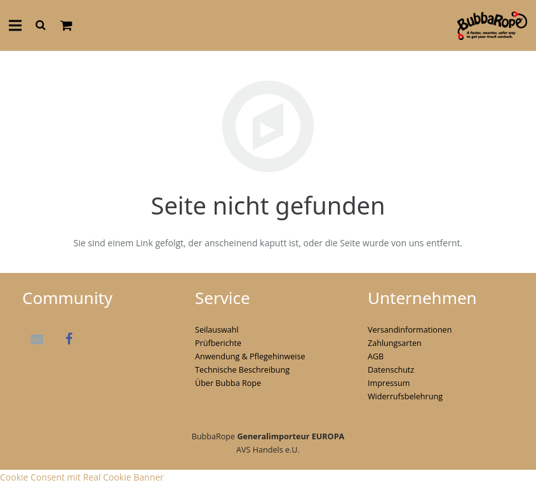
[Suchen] (41, 25)
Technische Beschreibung (242, 369)
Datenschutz (391, 369)
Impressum (389, 383)
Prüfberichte (218, 343)
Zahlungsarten (395, 343)
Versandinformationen (410, 329)
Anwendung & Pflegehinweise (250, 356)
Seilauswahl (217, 329)
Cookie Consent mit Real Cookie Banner (82, 477)
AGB (376, 356)
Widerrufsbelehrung (405, 396)
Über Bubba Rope (228, 383)
